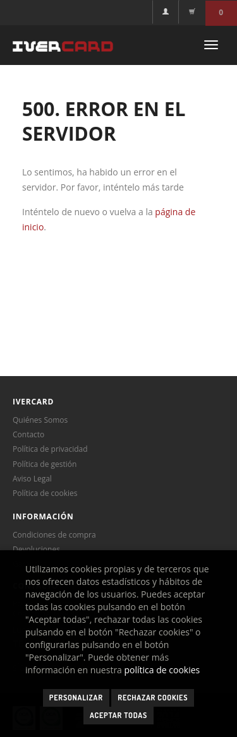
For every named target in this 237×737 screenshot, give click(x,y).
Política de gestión (44, 464)
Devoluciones (36, 549)
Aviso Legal (32, 478)
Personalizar (76, 697)
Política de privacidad (50, 449)
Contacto (28, 434)
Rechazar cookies (153, 697)
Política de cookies (45, 493)
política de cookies (162, 670)
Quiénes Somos (40, 420)
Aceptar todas (118, 715)
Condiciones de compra (54, 534)
